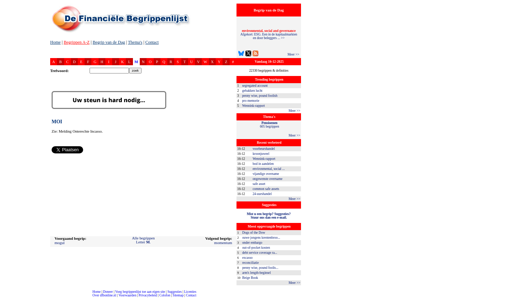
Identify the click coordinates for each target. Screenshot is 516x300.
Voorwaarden (128, 295)
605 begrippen (269, 124)
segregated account (255, 85)
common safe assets (266, 189)
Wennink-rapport (253, 106)
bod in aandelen (263, 164)
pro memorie (250, 101)
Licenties (190, 292)
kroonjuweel (261, 154)
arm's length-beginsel (256, 273)
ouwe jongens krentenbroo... (261, 237)
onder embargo (252, 242)
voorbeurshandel (264, 149)
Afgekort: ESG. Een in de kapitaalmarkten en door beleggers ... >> (268, 34)
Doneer (108, 292)
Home (55, 42)
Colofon (165, 295)
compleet (3, 298)
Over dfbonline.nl (104, 295)
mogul (59, 243)
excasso (247, 257)
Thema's (135, 42)
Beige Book (250, 278)
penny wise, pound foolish (259, 95)
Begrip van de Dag (108, 42)
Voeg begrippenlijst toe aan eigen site (140, 292)
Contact (152, 42)
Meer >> (293, 54)
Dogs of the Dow (253, 232)
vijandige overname (266, 174)
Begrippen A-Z (77, 42)
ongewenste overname (267, 179)
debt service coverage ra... (259, 252)
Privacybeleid (148, 295)
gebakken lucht (252, 90)
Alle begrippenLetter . (143, 240)
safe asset (259, 184)
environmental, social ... (269, 169)
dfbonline (509, 298)
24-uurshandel (262, 194)
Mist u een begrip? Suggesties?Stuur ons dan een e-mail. (269, 215)
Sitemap (178, 295)
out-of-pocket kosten (256, 247)
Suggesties (174, 292)
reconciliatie (250, 263)
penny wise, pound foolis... (260, 268)
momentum (223, 243)
